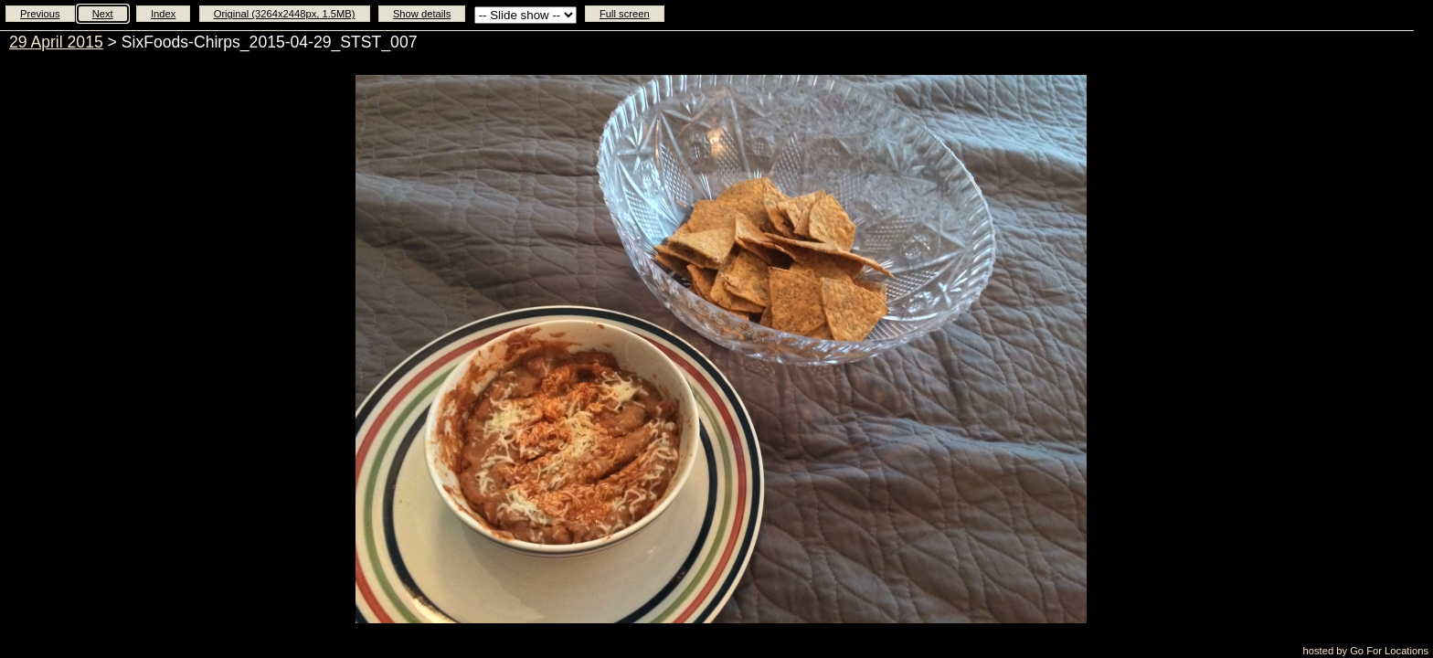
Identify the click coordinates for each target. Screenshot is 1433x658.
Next (102, 13)
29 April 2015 (56, 42)
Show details (422, 13)
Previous (40, 13)
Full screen (625, 13)
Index (163, 13)
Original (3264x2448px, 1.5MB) (285, 13)
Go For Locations (1389, 650)
